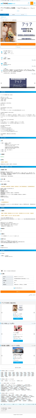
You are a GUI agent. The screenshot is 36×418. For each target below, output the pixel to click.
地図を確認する (5, 65)
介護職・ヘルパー (15, 404)
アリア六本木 (28, 404)
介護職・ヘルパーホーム (7, 404)
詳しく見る (34, 73)
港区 (23, 404)
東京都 (20, 404)
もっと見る (34, 323)
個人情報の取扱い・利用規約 (6, 408)
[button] (1, 83)
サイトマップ (3, 410)
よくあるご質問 (4, 409)
